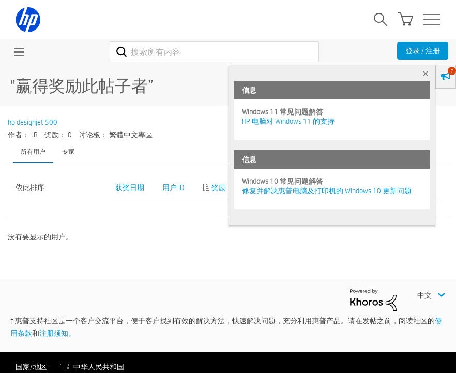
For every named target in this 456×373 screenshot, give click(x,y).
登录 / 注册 (422, 50)
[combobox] (215, 51)
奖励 (218, 187)
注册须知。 (57, 333)
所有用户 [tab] (33, 151)
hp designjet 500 (32, 122)
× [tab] (425, 73)
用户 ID (173, 187)
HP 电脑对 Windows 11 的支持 (288, 121)
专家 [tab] (68, 151)
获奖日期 (129, 187)
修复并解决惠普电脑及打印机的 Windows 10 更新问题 (327, 190)
